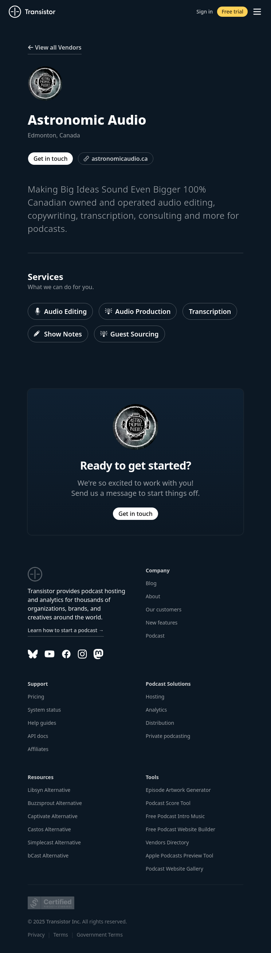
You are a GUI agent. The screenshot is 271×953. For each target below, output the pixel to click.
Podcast (155, 635)
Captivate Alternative (53, 816)
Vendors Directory (167, 842)
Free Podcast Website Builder (180, 829)
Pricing (36, 696)
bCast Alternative (48, 855)
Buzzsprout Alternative (55, 803)
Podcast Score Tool (168, 803)
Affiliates (38, 749)
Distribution (160, 722)
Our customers (163, 609)
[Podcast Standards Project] (51, 903)
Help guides (42, 722)
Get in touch (50, 159)
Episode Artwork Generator (178, 789)
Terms (60, 934)
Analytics (156, 709)
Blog (151, 583)
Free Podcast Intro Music (175, 816)
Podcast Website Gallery (174, 868)
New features (161, 622)
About (153, 596)
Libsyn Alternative (49, 789)
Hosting (155, 696)
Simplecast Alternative (54, 842)
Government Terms (99, 934)
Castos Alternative (49, 829)
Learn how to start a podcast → (66, 630)
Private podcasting (168, 735)
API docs (38, 735)
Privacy (36, 934)
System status (44, 709)
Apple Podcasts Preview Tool (179, 855)
